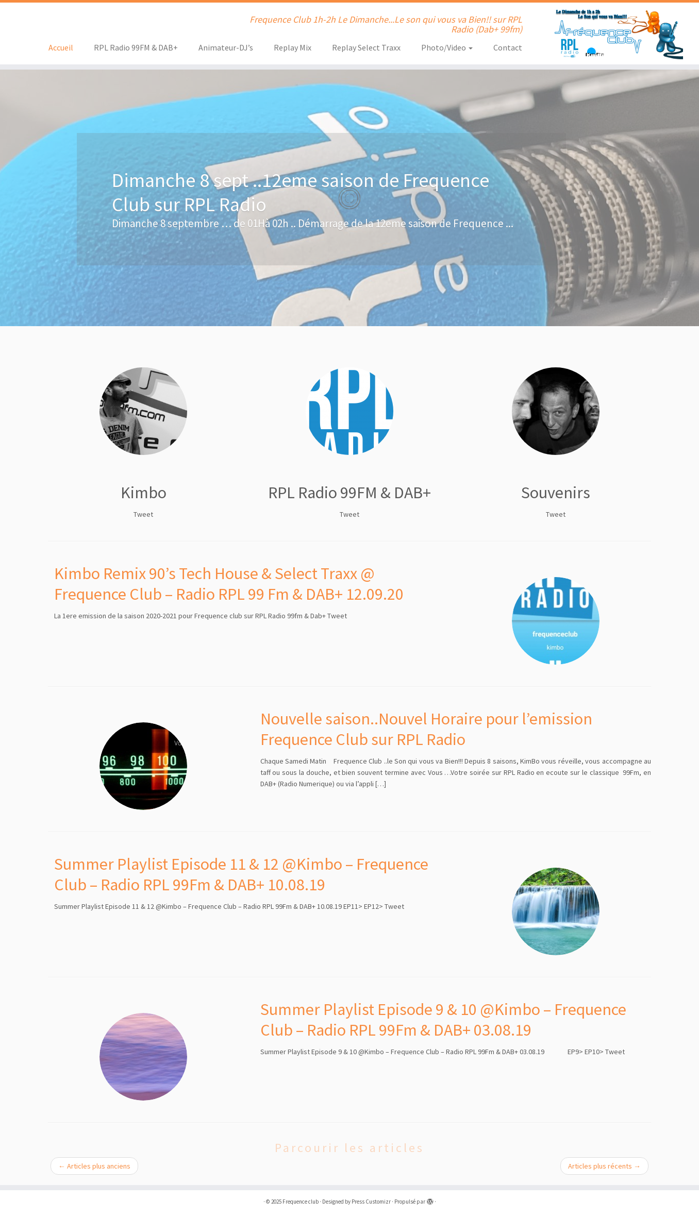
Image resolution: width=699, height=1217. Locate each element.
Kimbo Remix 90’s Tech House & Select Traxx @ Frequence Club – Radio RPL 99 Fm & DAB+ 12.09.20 (229, 583)
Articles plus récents (604, 1166)
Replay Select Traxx (366, 47)
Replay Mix (292, 47)
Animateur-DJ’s (225, 47)
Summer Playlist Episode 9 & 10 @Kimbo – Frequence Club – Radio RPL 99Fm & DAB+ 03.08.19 (443, 1019)
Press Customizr (371, 1201)
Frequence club (300, 1201)
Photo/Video (447, 47)
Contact (507, 47)
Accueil (60, 47)
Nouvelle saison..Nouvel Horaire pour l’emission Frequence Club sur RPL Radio (426, 729)
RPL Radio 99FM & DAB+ (136, 47)
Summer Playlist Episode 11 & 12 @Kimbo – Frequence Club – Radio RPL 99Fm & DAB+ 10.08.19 (241, 874)
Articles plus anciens (94, 1166)
